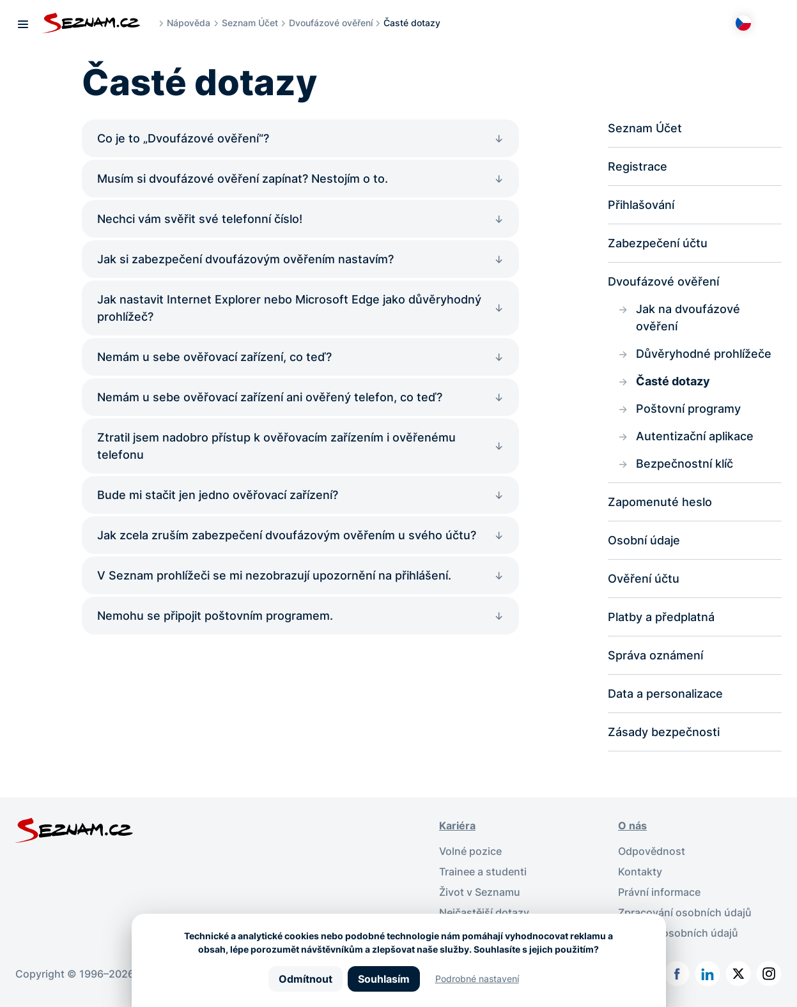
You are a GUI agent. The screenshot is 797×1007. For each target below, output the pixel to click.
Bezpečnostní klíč (684, 463)
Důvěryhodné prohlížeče (703, 353)
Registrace (637, 166)
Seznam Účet (250, 22)
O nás (632, 825)
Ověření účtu (643, 578)
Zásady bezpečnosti (664, 732)
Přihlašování (641, 204)
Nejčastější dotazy (484, 912)
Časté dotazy (673, 381)
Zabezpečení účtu (658, 243)
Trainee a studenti (483, 871)
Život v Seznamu (479, 892)
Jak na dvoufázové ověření (688, 317)
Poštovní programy (688, 408)
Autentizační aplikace (695, 436)
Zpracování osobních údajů (685, 912)
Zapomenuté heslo (660, 502)
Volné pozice (470, 851)
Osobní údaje (644, 540)
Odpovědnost (651, 851)
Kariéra (457, 825)
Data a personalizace (665, 693)
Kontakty (640, 871)
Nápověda (188, 22)
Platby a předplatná (661, 617)
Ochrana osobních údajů (678, 932)
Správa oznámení (655, 655)
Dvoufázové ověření (331, 22)
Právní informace (659, 892)
